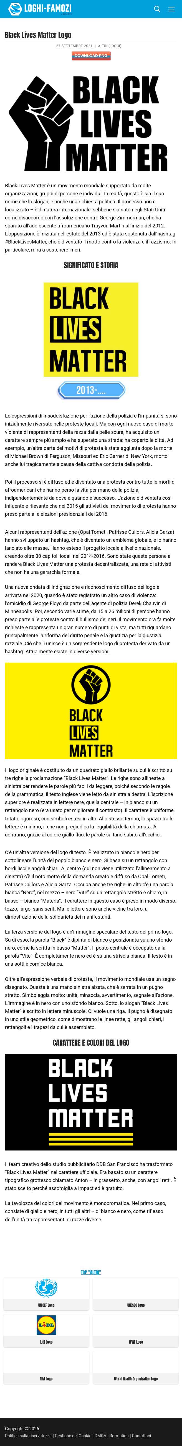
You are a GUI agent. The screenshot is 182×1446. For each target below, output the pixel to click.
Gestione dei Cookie (77, 1434)
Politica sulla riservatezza (29, 1434)
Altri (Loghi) (109, 46)
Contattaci (149, 1434)
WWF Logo (136, 1341)
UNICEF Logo (46, 1305)
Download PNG (91, 55)
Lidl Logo (46, 1341)
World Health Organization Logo (136, 1378)
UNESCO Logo (136, 1305)
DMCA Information (118, 1434)
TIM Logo (46, 1378)
